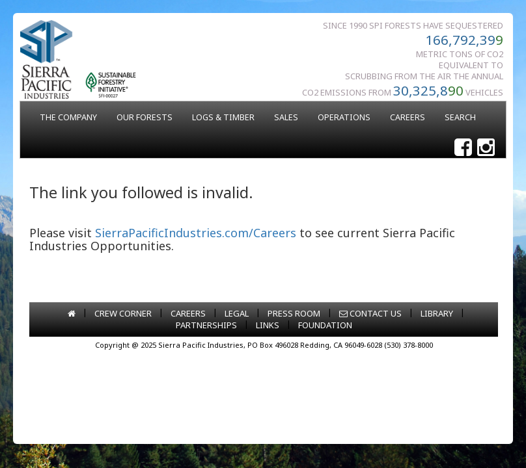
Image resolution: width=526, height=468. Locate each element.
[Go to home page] (72, 313)
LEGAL (237, 313)
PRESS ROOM (294, 313)
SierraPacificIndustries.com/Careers (195, 232)
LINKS (267, 325)
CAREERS (407, 117)
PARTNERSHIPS (206, 325)
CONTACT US (370, 313)
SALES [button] (286, 117)
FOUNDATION (325, 325)
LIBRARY (437, 313)
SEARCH (460, 117)
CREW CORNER (123, 313)
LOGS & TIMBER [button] (223, 117)
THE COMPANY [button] (68, 117)
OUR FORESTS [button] (145, 117)
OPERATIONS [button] (344, 117)
